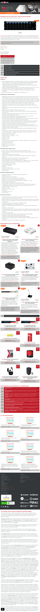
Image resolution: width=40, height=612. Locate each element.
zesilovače (5, 536)
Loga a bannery (4, 485)
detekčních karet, (4, 599)
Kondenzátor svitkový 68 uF (10, 338)
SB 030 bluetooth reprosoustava (30, 359)
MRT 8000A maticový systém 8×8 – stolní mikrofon (30, 303)
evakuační (36, 597)
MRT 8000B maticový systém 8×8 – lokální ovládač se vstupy (30, 275)
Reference (3, 482)
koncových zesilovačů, (29, 546)
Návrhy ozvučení (4, 476)
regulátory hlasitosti (31, 530)
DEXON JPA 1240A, (28, 520)
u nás (8, 411)
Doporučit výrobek (6, 62)
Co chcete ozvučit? (10, 13)
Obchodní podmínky (24, 476)
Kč (35, 3)
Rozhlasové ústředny (17, 18)
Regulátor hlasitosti (7, 576)
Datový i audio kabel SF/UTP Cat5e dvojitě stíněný (10, 299)
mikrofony (14, 558)
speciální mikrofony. (8, 521)
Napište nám (22, 480)
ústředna (7, 601)
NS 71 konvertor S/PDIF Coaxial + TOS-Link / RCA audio (10, 275)
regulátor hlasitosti (9, 561)
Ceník (21, 478)
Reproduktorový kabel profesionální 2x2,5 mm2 (30, 326)
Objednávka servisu (4, 488)
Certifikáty (3, 484)
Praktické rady (4, 478)
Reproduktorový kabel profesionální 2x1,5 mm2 (10, 326)
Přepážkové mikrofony (5, 518)
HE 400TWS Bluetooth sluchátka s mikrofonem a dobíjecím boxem (10, 377)
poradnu (31, 401)
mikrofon (24, 610)
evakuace (3, 567)
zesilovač (17, 525)
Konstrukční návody (5, 477)
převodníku (17, 582)
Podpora (31, 1)
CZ (38, 3)
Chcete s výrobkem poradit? (8, 58)
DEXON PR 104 (13, 576)
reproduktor (23, 569)
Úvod (1, 18)
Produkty (30, 13)
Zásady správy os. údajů (24, 477)
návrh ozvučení (32, 407)
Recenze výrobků (4, 483)
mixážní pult (24, 525)
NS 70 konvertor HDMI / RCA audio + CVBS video (30, 240)
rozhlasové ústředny (17, 520)
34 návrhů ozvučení (29, 342)
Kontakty (37, 1)
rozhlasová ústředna (26, 558)
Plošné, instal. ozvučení (8, 18)
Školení (2, 481)
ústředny (16, 522)
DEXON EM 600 (13, 602)
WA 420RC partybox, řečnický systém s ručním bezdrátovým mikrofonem (30, 377)
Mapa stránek (3, 490)
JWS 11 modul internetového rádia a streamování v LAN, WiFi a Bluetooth (10, 240)
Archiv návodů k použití (5, 479)
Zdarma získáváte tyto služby (8, 60)
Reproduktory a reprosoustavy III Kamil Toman (10, 360)
